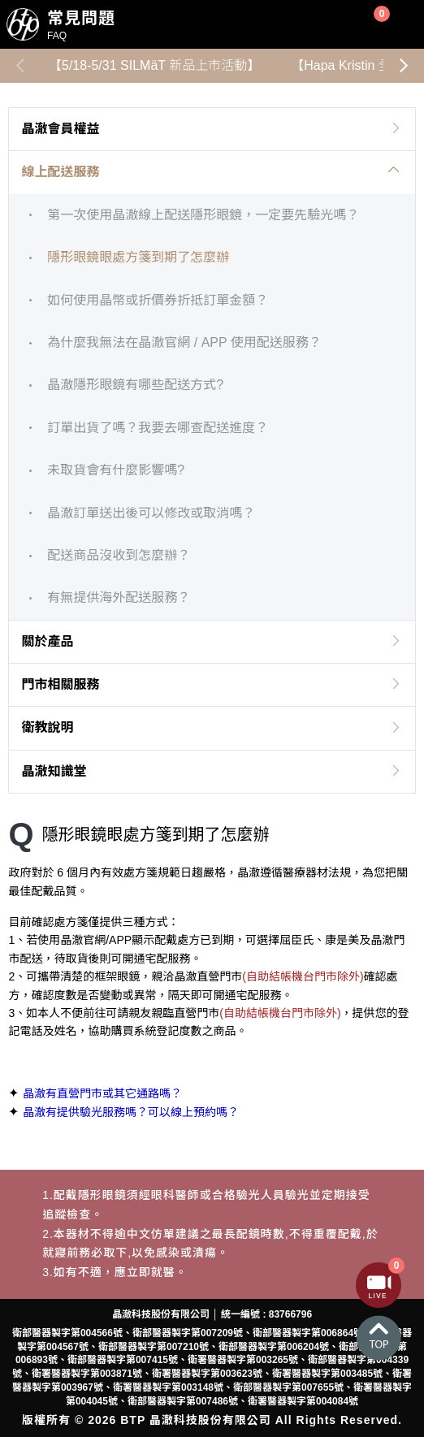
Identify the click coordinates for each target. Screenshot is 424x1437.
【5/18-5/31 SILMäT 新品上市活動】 (154, 65)
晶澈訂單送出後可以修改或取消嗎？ (151, 513)
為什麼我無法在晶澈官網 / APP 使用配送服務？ (184, 342)
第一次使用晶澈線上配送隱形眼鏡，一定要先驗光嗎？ (203, 215)
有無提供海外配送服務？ (118, 597)
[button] (403, 66)
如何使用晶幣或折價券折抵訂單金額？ (157, 300)
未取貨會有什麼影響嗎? (115, 470)
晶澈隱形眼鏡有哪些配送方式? (135, 385)
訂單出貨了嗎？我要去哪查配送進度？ (157, 428)
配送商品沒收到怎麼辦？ (118, 555)
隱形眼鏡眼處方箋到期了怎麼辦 (138, 257)
